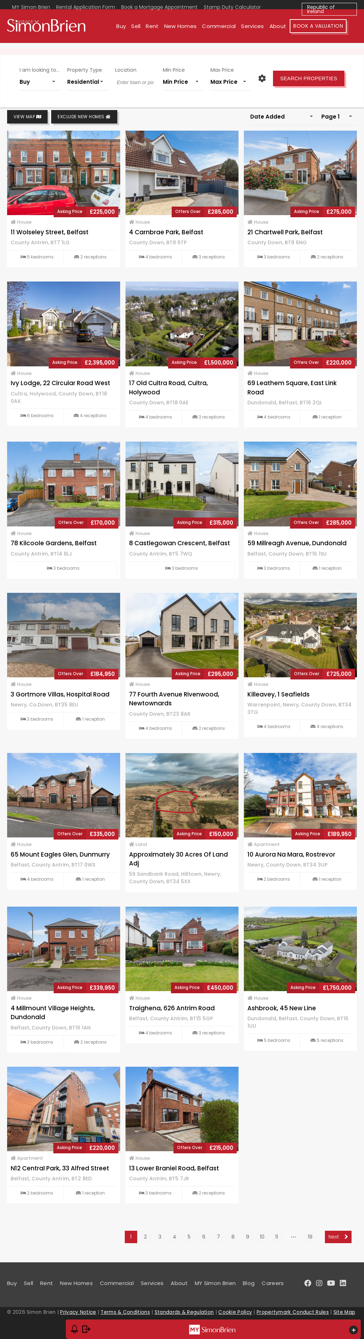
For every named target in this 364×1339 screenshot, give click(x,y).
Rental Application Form (85, 7)
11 (276, 1236)
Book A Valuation (328, 31)
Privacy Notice (78, 1312)
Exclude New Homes (84, 117)
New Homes (190, 31)
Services (262, 31)
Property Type (88, 70)
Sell (146, 31)
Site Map (344, 1312)
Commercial (229, 31)
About (288, 31)
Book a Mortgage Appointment (159, 7)
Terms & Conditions (125, 1312)
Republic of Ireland (321, 9)
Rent (162, 31)
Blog (249, 1283)
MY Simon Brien (31, 7)
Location (127, 70)
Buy (131, 31)
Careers (273, 1283)
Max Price (218, 70)
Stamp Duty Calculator (232, 7)
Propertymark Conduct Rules (293, 1312)
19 (310, 1236)
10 (262, 1236)
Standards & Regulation (184, 1312)
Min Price (172, 70)
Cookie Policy (235, 1312)
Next (338, 1236)
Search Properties (302, 79)
